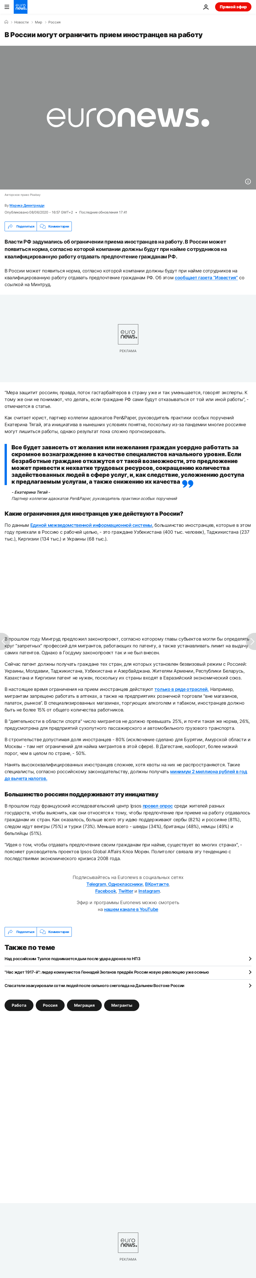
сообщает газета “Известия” (206, 277)
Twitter (125, 891)
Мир (38, 22)
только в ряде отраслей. (181, 689)
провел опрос (158, 806)
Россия (54, 22)
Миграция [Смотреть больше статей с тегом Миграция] (84, 1005)
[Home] (6, 22)
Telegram (96, 884)
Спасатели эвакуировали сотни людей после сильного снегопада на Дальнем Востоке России (94, 985)
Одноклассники (125, 884)
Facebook (105, 891)
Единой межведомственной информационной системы (91, 525)
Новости (21, 22)
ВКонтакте (156, 884)
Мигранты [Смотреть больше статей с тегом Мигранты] (121, 1005)
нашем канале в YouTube (131, 909)
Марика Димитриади (26, 205)
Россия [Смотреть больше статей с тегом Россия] (50, 1005)
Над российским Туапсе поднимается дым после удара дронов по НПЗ (72, 958)
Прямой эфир (233, 6)
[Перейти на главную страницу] (20, 7)
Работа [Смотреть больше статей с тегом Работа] (19, 1005)
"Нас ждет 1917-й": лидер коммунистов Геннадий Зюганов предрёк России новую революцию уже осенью (107, 972)
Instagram (149, 891)
